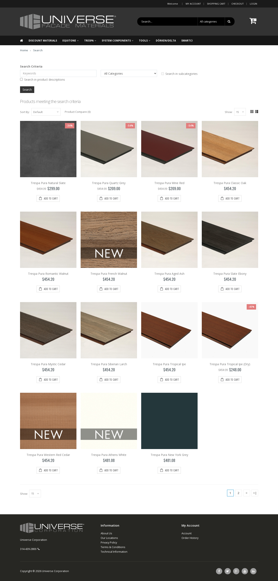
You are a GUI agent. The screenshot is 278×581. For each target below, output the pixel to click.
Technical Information (114, 551)
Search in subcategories (179, 74)
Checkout (237, 3)
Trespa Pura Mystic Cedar (48, 364)
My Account (193, 3)
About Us (106, 533)
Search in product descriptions (42, 80)
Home (24, 50)
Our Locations (109, 538)
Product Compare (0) (77, 112)
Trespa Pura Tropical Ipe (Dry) (229, 364)
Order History (190, 538)
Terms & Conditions (113, 547)
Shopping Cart (216, 3)
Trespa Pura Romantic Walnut (48, 274)
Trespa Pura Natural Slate (48, 183)
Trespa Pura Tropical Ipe (169, 364)
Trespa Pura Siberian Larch (109, 364)
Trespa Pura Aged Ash (169, 274)
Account (187, 533)
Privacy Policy (109, 542)
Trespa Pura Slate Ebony (229, 274)
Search (38, 50)
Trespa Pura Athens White (108, 455)
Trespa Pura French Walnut (108, 274)
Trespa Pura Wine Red (169, 183)
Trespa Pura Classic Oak (229, 183)
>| (255, 493)
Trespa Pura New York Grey (169, 455)
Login (253, 3)
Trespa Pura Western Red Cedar (48, 455)
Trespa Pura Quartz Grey (109, 183)
